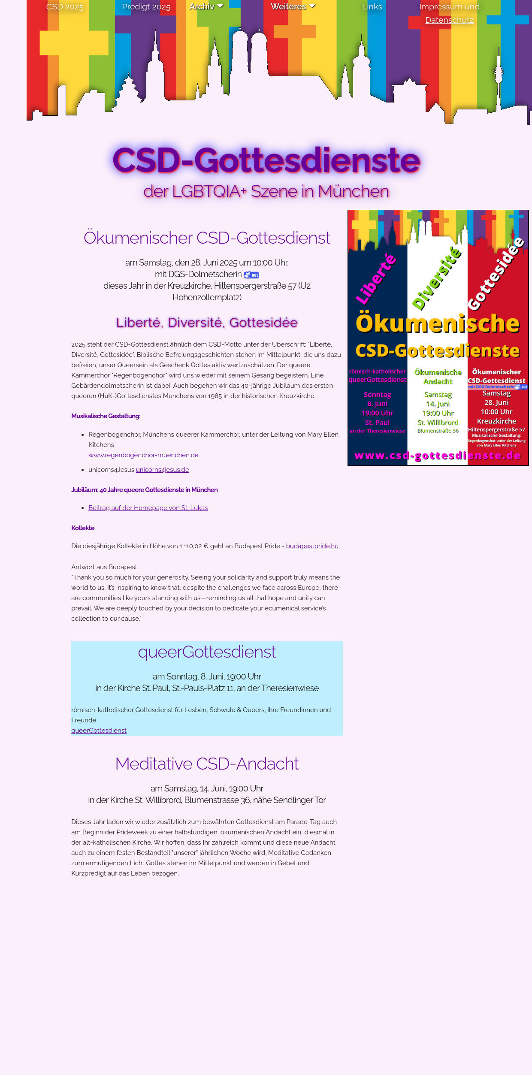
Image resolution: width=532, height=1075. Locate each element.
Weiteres (288, 7)
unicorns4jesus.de (162, 470)
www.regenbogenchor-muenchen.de (143, 455)
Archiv (201, 7)
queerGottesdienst (99, 730)
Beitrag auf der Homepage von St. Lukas (148, 508)
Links (372, 7)
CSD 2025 (65, 7)
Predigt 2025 (146, 7)
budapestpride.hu (312, 546)
